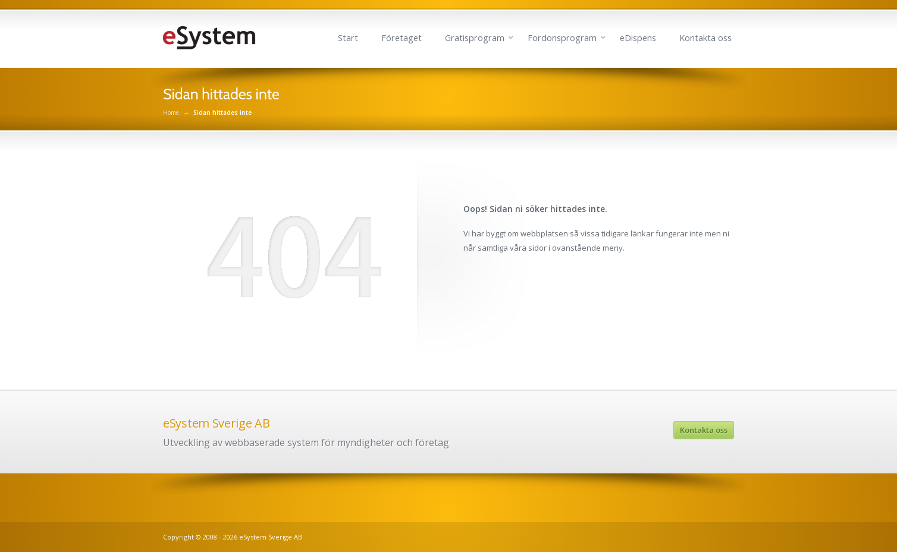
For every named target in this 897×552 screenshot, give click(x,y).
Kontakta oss (705, 37)
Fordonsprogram (562, 37)
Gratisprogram (474, 37)
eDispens (638, 37)
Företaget (401, 37)
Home (171, 113)
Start (348, 37)
